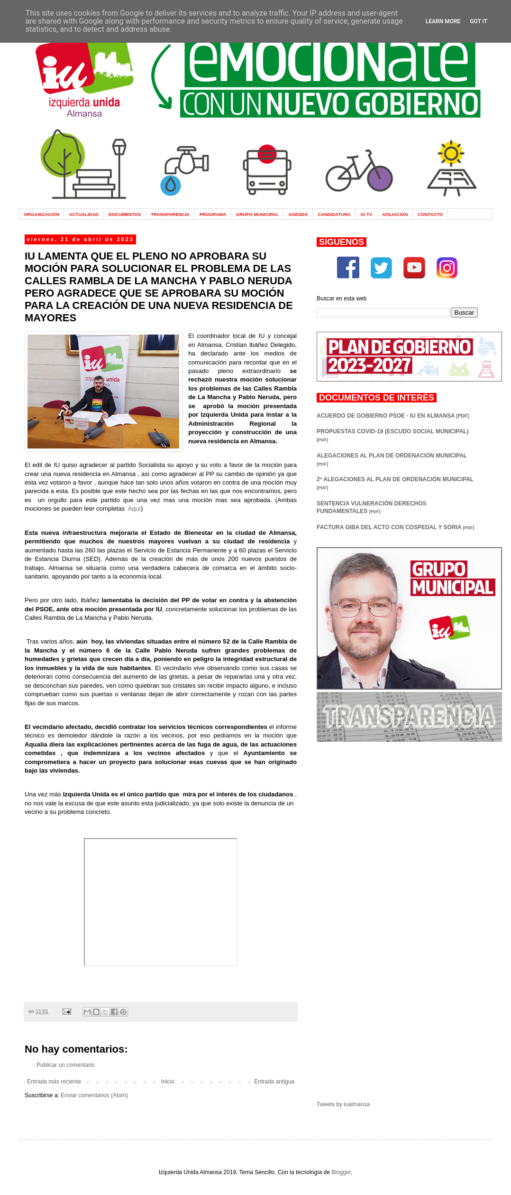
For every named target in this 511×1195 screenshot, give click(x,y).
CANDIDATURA (334, 214)
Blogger (341, 1172)
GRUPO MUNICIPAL (257, 214)
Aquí (134, 508)
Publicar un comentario (65, 1065)
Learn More (443, 21)
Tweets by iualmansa (343, 1104)
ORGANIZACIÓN (41, 214)
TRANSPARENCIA (170, 214)
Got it (478, 21)
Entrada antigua (274, 1081)
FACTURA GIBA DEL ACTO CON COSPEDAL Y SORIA (395, 527)
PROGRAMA (213, 214)
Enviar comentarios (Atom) (94, 1095)
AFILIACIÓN (395, 214)
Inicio (167, 1081)
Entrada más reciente (54, 1081)
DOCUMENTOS (125, 214)
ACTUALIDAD (84, 214)
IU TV (366, 214)
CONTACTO (430, 214)
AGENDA (298, 214)
